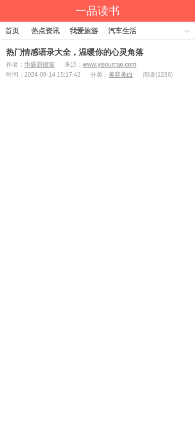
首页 (12, 31)
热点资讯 (45, 31)
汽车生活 (122, 31)
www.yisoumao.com (109, 64)
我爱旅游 (84, 31)
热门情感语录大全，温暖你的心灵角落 (74, 52)
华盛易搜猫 (39, 64)
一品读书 (97, 11)
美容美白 (121, 74)
